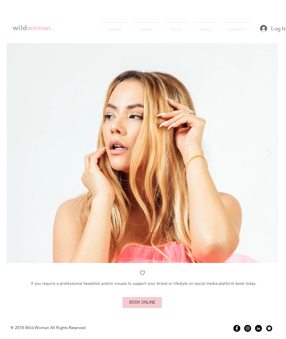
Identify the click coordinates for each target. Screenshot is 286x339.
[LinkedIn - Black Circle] (258, 328)
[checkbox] (142, 273)
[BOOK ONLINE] (142, 302)
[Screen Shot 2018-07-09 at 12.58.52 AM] (269, 328)
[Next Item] (268, 153)
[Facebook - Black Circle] (236, 328)
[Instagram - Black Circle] (247, 328)
